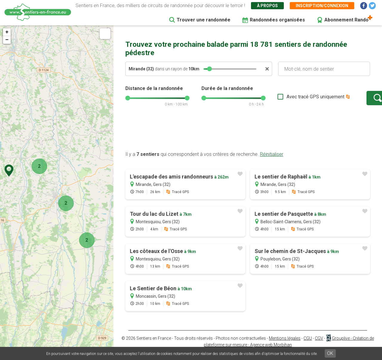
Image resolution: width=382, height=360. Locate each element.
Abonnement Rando (346, 20)
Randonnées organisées (277, 20)
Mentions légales (285, 344)
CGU (308, 344)
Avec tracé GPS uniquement (297, 100)
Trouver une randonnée (203, 20)
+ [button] (7, 32)
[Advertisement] (247, 138)
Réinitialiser (271, 160)
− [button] (7, 40)
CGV (319, 344)
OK (330, 353)
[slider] (209, 68)
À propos (267, 5)
